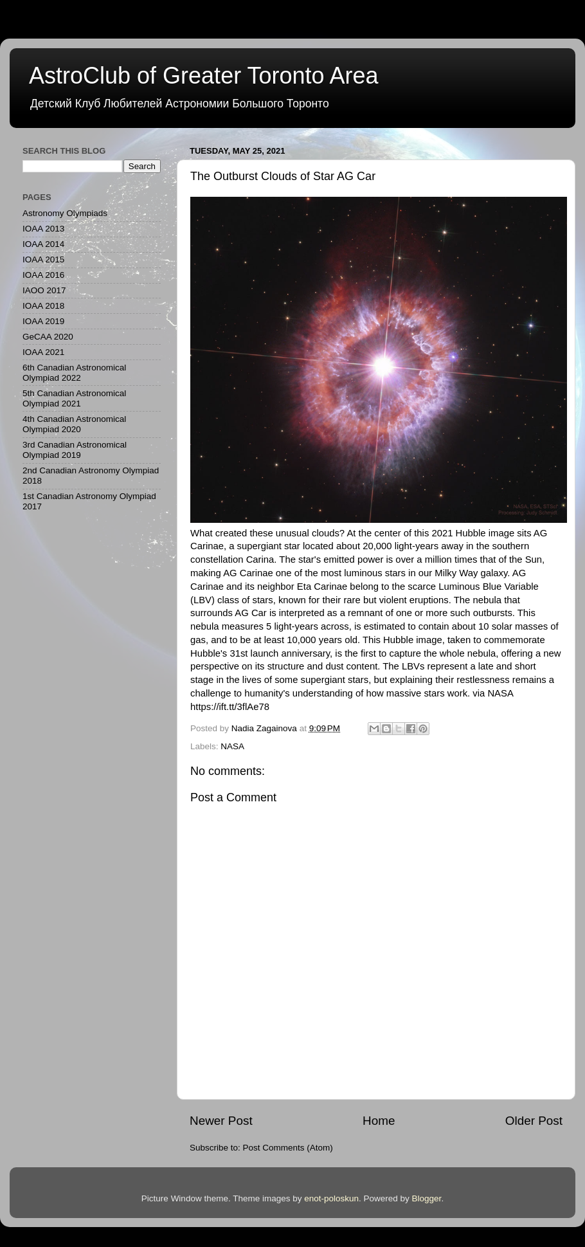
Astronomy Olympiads (64, 213)
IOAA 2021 (43, 352)
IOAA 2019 (43, 321)
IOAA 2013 (43, 228)
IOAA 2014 (43, 244)
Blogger (427, 1198)
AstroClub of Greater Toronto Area (204, 75)
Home (379, 1120)
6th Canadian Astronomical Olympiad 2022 (74, 373)
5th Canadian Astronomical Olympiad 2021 (74, 398)
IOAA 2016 (43, 275)
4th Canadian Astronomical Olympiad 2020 (74, 424)
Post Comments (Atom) (288, 1147)
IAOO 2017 (44, 290)
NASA (232, 746)
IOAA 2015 (43, 259)
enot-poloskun (331, 1198)
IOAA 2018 (43, 306)
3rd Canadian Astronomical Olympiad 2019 (74, 450)
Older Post (533, 1120)
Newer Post (221, 1120)
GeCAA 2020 (47, 336)
